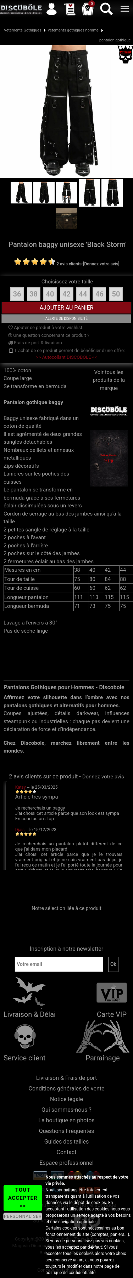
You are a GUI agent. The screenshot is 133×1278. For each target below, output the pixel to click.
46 (99, 294)
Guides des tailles (66, 1141)
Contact (67, 1152)
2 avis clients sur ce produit (43, 776)
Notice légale (66, 1099)
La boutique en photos (66, 1120)
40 (50, 294)
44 (83, 294)
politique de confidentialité (70, 1272)
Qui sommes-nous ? (66, 1109)
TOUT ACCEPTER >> (23, 1198)
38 (33, 294)
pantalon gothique (115, 40)
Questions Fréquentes (66, 1131)
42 (66, 294)
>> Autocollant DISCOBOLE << (66, 357)
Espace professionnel (66, 1162)
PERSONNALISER (22, 1216)
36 (17, 294)
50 (116, 294)
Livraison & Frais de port (66, 1078)
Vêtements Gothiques (22, 30)
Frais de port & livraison (35, 342)
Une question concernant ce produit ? (48, 335)
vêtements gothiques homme (73, 30)
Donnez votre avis (103, 776)
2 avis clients (69, 263)
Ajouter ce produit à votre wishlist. (45, 327)
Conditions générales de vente (67, 1088)
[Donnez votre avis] (101, 263)
